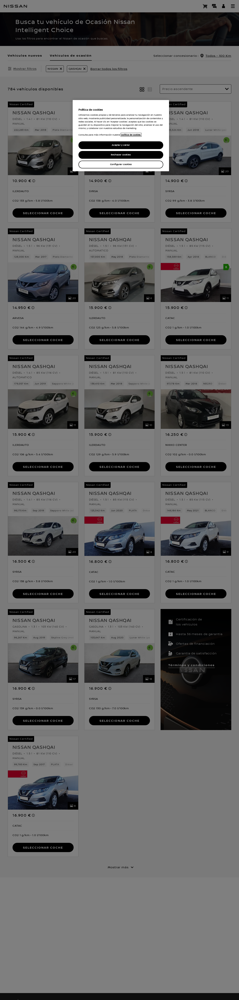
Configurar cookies (121, 164)
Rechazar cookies (121, 155)
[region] (121, 135)
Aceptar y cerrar (121, 145)
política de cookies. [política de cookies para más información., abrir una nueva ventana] (131, 134)
